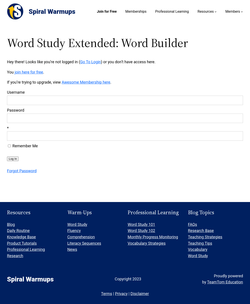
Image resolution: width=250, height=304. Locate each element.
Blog (11, 224)
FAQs (192, 224)
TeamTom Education (225, 282)
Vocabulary (198, 249)
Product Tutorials (22, 243)
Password (15, 110)
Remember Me (23, 146)
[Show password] (237, 118)
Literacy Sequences (84, 243)
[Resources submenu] (216, 12)
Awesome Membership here (86, 82)
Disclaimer (139, 293)
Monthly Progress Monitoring (153, 237)
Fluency (74, 230)
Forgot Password (22, 171)
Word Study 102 (141, 230)
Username (16, 92)
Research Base (201, 230)
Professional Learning (26, 249)
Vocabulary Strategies (146, 243)
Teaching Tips (200, 243)
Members (232, 11)
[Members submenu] (242, 12)
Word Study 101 (141, 224)
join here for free (29, 72)
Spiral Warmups (52, 11)
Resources (205, 11)
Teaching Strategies (205, 237)
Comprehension (81, 237)
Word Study (77, 224)
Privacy (121, 293)
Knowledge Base (21, 237)
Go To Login (90, 62)
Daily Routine (18, 230)
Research (15, 255)
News (72, 249)
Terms (106, 293)
